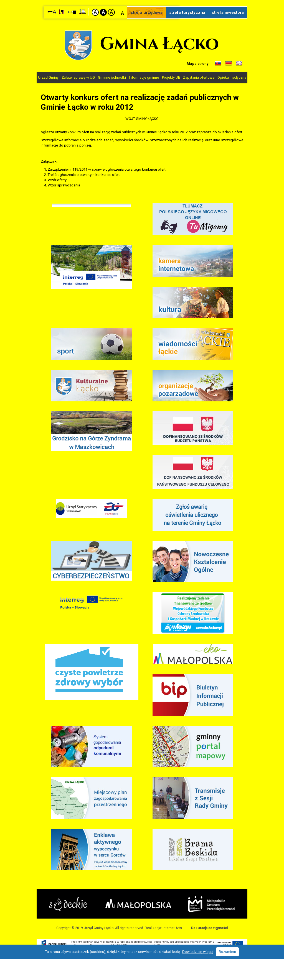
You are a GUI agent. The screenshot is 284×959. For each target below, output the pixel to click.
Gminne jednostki (112, 77)
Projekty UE (171, 77)
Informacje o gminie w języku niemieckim (228, 63)
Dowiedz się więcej (197, 952)
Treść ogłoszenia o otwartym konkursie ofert (84, 174)
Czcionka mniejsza (123, 12)
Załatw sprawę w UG (78, 77)
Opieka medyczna (231, 77)
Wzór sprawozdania (64, 185)
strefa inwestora (228, 12)
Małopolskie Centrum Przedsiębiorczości (211, 904)
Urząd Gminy (48, 77)
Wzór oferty (57, 180)
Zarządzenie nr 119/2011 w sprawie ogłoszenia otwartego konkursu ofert (107, 169)
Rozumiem (227, 952)
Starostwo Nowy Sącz (68, 904)
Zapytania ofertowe (198, 77)
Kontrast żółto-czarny (111, 12)
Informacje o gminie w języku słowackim (218, 63)
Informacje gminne (144, 77)
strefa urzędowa (147, 12)
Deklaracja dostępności (209, 928)
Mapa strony (198, 63)
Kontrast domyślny (95, 12)
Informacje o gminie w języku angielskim (239, 63)
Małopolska (139, 903)
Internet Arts (172, 928)
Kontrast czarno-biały (103, 12)
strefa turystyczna (187, 12)
